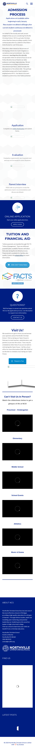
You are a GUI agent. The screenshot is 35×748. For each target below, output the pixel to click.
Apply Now (17, 224)
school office (19, 255)
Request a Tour (17, 361)
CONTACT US (17, 317)
